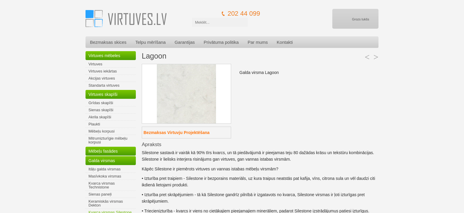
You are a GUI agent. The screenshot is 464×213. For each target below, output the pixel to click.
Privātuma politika (221, 42)
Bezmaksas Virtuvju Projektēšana (177, 132)
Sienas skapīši (100, 110)
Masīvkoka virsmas (104, 176)
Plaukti (94, 124)
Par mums (258, 42)
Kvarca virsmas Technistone (101, 185)
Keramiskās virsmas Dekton (105, 203)
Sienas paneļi (100, 194)
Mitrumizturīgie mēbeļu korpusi (108, 140)
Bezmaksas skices (108, 42)
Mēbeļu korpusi (101, 131)
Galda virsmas (101, 160)
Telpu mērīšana (150, 42)
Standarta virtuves (104, 85)
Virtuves (95, 64)
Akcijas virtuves (101, 78)
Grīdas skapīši (100, 103)
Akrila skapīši (99, 117)
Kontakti (285, 42)
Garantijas (185, 42)
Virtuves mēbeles (104, 55)
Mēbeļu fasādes (103, 151)
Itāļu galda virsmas (104, 169)
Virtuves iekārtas (102, 71)
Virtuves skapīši (102, 94)
